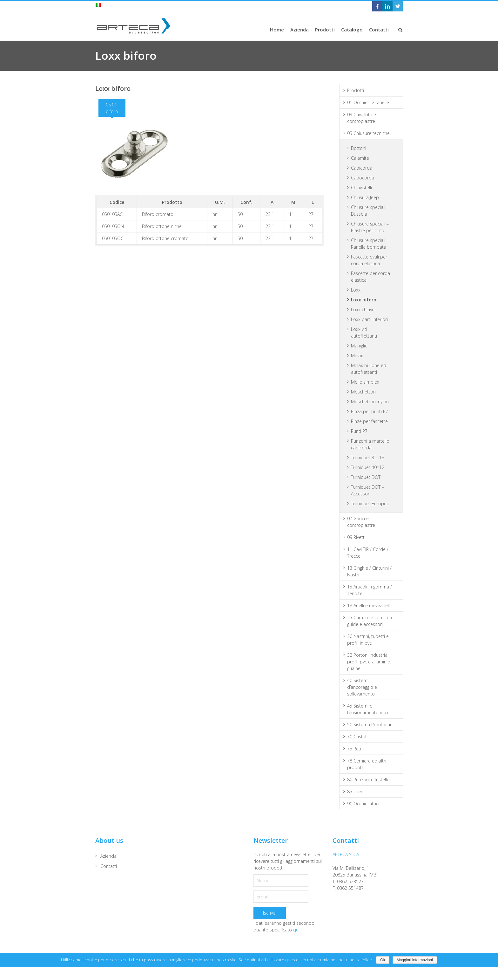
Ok (382, 960)
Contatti (108, 866)
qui (296, 930)
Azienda (108, 856)
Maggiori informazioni (415, 960)
